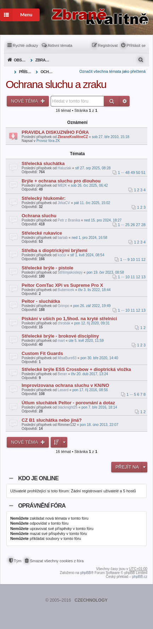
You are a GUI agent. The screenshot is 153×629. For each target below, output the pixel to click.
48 (127, 172)
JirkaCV (64, 203)
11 (138, 259)
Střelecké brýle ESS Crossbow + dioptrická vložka (76, 369)
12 (143, 259)
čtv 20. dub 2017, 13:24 (89, 374)
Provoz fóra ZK (48, 141)
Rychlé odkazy (25, 45)
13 (143, 277)
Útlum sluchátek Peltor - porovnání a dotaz (68, 402)
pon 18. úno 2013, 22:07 (99, 425)
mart (61, 341)
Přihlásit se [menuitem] (136, 45)
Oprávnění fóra (42, 506)
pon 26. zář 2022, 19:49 (92, 306)
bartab (63, 238)
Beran (62, 374)
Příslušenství (26, 72)
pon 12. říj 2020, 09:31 (91, 323)
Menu (16, 15)
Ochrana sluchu (39, 215)
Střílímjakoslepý (70, 272)
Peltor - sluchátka (41, 301)
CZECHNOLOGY (90, 600)
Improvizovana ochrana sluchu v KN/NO (65, 385)
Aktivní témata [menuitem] (60, 45)
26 (133, 225)
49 (133, 172)
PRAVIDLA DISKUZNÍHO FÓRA (55, 132)
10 (133, 259)
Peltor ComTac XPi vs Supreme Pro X (62, 285)
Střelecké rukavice (42, 233)
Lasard (63, 390)
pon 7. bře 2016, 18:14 (99, 407)
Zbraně (43, 60)
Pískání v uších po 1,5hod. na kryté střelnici (69, 318)
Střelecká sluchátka (43, 163)
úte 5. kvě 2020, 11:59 (86, 341)
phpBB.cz (139, 577)
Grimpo (63, 306)
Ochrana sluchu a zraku (48, 72)
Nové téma (25, 101)
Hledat (112, 101)
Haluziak (64, 168)
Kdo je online (38, 478)
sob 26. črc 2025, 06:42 (89, 185)
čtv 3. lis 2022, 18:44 (94, 290)
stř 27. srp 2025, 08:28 (92, 168)
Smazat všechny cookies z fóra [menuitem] (57, 561)
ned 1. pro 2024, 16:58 (89, 238)
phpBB (85, 573)
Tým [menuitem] (17, 561)
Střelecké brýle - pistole (47, 267)
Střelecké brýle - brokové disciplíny (60, 336)
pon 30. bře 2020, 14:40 (99, 358)
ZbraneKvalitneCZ (73, 137)
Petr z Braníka (69, 220)
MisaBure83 (67, 358)
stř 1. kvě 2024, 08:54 (87, 255)
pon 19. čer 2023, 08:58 (105, 272)
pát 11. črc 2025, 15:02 (92, 203)
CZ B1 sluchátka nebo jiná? (52, 420)
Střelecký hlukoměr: (44, 198)
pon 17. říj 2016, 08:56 (90, 390)
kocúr (62, 255)
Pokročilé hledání (125, 101)
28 (143, 225)
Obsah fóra (21, 60)
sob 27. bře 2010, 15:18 (110, 137)
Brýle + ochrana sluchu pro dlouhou (61, 181)
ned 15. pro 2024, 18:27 (102, 220)
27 (138, 225)
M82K (62, 185)
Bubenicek (66, 290)
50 (138, 172)
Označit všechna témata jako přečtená (112, 71)
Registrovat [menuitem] (108, 45)
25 (127, 225)
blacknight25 (68, 407)
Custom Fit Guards (42, 353)
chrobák (64, 323)
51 (143, 172)
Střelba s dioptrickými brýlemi (54, 250)
